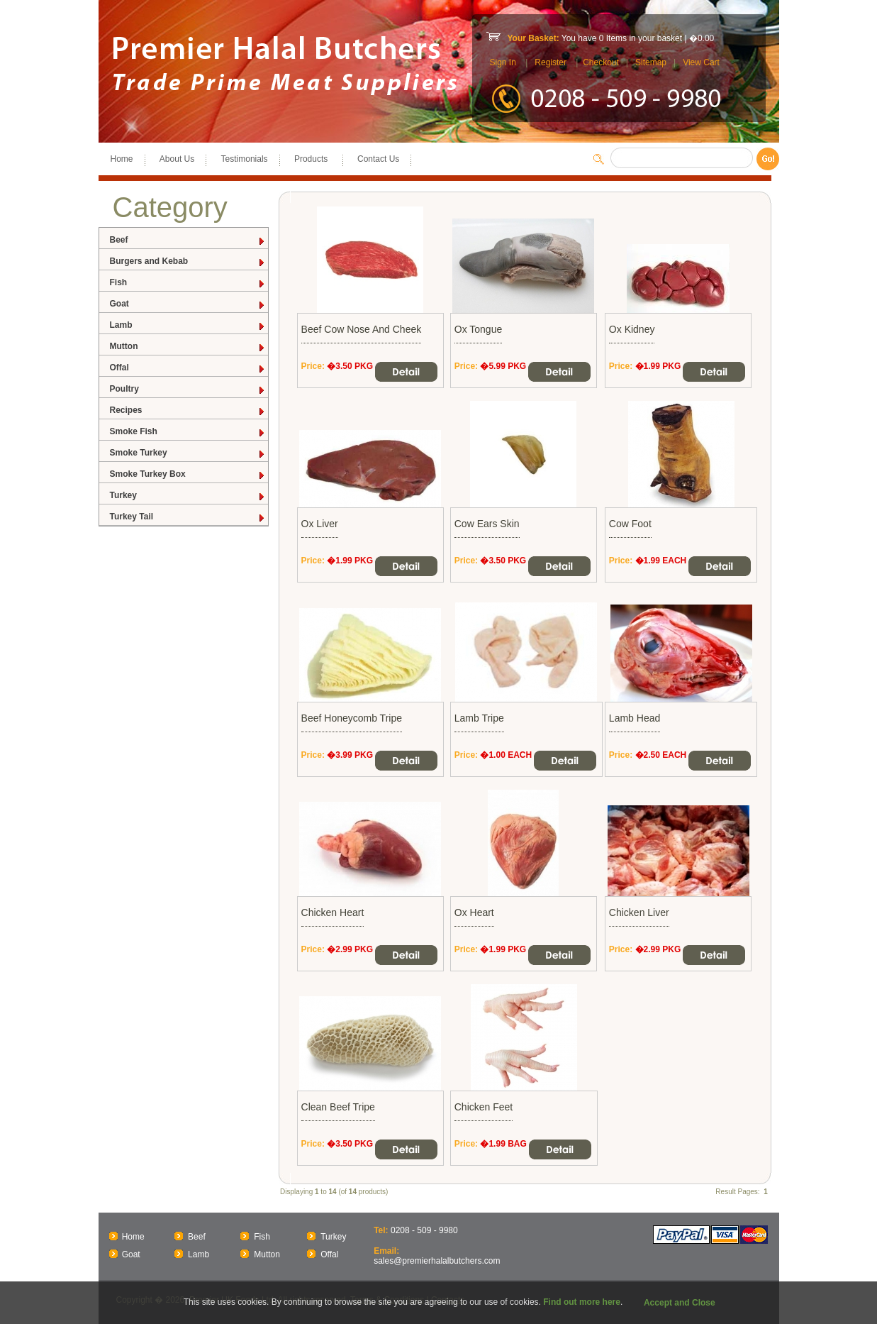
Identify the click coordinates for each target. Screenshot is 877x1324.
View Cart (701, 62)
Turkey (188, 495)
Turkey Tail (188, 517)
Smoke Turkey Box (188, 474)
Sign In (503, 62)
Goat (188, 304)
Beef (188, 240)
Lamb (188, 325)
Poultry (188, 389)
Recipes (188, 410)
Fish (188, 282)
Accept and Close (679, 1303)
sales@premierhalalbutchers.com (437, 1261)
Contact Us (378, 159)
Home (122, 159)
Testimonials (244, 159)
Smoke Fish (188, 431)
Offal (188, 368)
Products (312, 159)
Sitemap (650, 62)
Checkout (601, 62)
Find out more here (581, 1302)
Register (550, 62)
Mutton (188, 346)
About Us (177, 159)
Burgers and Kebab (188, 261)
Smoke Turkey (188, 453)
